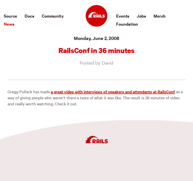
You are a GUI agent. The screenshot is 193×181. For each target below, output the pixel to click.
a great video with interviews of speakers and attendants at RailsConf (113, 91)
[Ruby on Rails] (96, 16)
